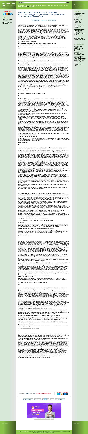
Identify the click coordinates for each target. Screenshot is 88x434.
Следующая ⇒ (52, 20)
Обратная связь (75, 5)
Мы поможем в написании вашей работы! (43, 393)
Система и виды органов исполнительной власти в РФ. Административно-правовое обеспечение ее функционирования (79, 50)
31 (48, 399)
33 (53, 399)
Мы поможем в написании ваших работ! (44, 419)
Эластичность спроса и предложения (7, 23)
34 (55, 399)
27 (37, 399)
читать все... (31, 6)
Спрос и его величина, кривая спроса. (8, 20)
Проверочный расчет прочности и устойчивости (79, 14)
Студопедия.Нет (25, 431)
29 (42, 399)
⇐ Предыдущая (35, 20)
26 (35, 399)
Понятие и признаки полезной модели (79, 30)
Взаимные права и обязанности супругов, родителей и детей (80, 58)
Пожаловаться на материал (81, 5)
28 (40, 399)
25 (32, 399)
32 (50, 399)
